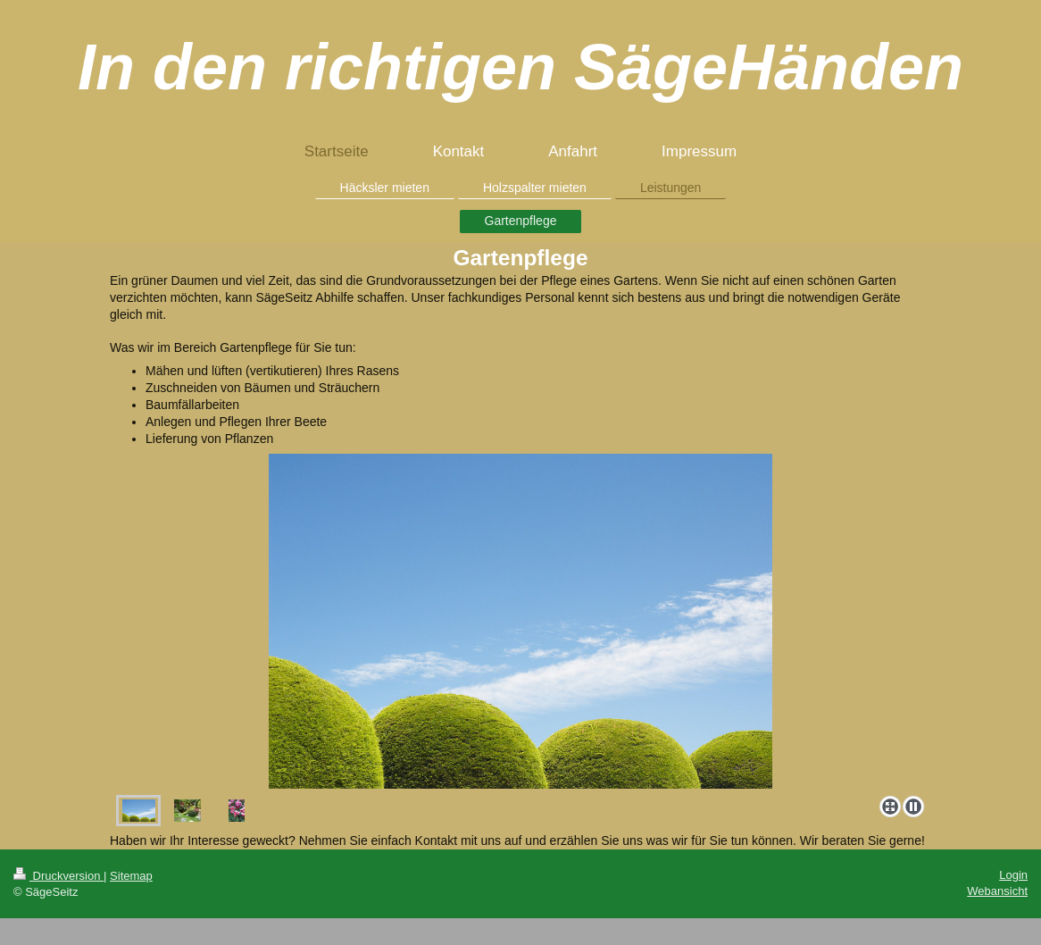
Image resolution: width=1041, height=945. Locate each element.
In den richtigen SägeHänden (520, 67)
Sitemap (131, 875)
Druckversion (58, 875)
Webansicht (997, 891)
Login (1013, 875)
